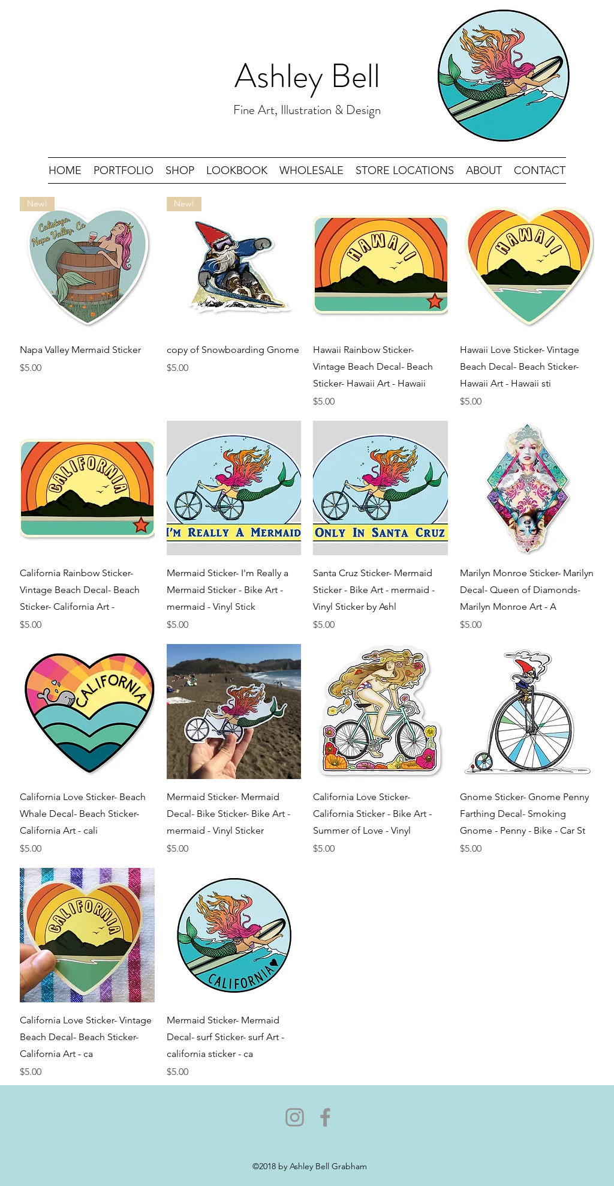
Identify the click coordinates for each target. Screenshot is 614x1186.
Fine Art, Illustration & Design (307, 110)
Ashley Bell (307, 76)
